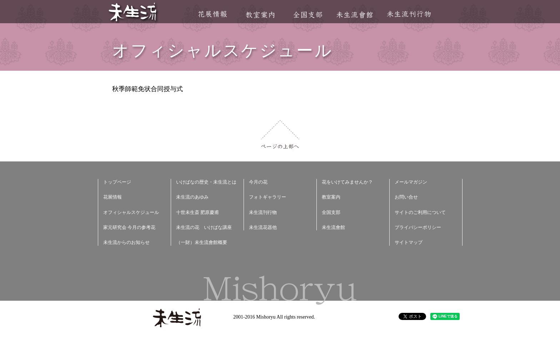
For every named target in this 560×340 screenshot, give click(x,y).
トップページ (117, 182)
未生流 (133, 12)
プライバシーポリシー (418, 227)
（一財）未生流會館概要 (201, 242)
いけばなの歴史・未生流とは (206, 182)
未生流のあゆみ (192, 197)
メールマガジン (411, 182)
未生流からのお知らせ (126, 242)
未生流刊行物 (409, 14)
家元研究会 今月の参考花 (129, 227)
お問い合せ (406, 197)
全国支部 (307, 15)
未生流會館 (354, 15)
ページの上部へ (280, 134)
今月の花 (258, 182)
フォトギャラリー (267, 197)
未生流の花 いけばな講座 (204, 227)
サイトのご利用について (420, 212)
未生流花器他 (263, 227)
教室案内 (260, 15)
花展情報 (212, 14)
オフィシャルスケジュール (131, 212)
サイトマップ (408, 242)
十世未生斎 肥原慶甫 (197, 212)
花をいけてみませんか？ (347, 182)
